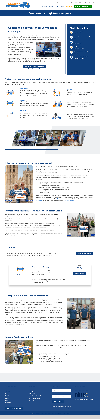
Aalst (6, 390)
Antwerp (7, 392)
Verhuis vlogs (32, 393)
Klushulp (69, 89)
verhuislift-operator (69, 200)
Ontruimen (70, 113)
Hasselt (7, 398)
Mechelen (8, 402)
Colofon (68, 413)
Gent (6, 397)
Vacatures (31, 400)
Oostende (8, 404)
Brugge (7, 393)
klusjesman (39, 200)
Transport (23, 110)
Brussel (7, 395)
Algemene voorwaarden (62, 413)
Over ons (31, 390)
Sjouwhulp (23, 100)
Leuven (7, 400)
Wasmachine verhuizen (35, 395)
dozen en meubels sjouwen (64, 199)
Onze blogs (32, 392)
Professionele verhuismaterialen (76, 101)
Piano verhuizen (33, 397)
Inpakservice (24, 88)
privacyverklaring (65, 408)
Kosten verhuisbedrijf (34, 398)
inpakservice (89, 199)
